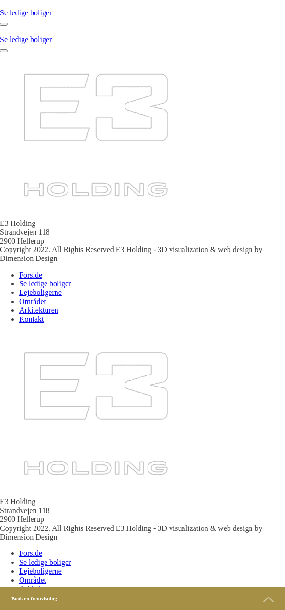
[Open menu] (4, 24)
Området (32, 301)
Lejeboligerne (40, 292)
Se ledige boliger (26, 13)
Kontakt (31, 319)
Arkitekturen (38, 310)
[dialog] (142, 297)
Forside (30, 275)
